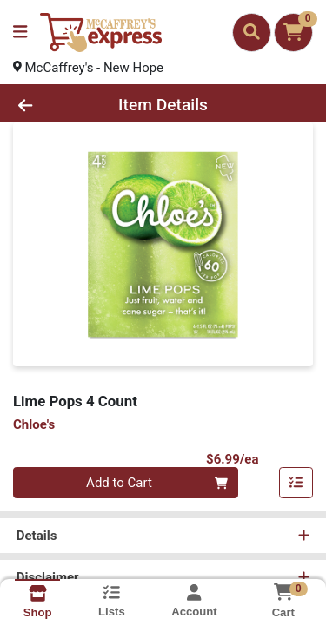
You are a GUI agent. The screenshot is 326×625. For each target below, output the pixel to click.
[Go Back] (50, 105)
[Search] (251, 32)
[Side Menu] (20, 32)
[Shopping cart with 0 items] (293, 32)
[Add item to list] (296, 483)
